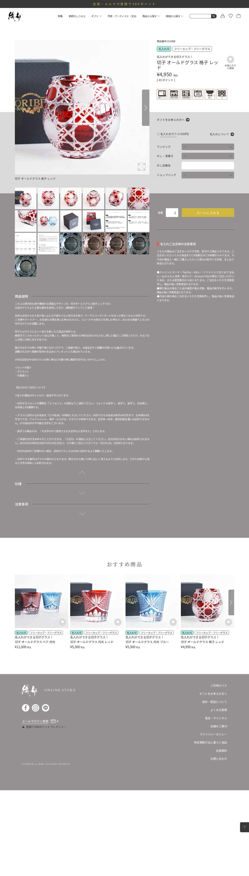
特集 (60, 16)
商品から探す (151, 16)
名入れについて (219, 134)
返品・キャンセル (216, 718)
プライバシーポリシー (213, 734)
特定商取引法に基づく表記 (210, 742)
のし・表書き (165, 156)
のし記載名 (164, 165)
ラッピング (164, 146)
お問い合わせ (218, 759)
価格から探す (174, 16)
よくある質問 (218, 710)
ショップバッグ (166, 175)
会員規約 (221, 751)
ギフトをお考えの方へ (171, 120)
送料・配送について (214, 702)
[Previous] (18, 108)
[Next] (145, 108)
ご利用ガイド (218, 686)
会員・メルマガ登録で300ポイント (124, 4)
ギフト (96, 16)
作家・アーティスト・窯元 (122, 16)
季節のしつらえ (77, 16)
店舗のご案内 (218, 726)
